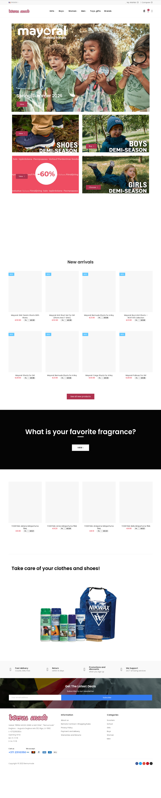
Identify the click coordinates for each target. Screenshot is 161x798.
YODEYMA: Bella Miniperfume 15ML (136, 556)
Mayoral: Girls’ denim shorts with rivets (25, 343)
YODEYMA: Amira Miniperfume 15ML (62, 556)
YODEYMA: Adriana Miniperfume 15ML (25, 557)
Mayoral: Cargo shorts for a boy (99, 404)
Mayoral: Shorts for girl (25, 404)
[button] (80, 426)
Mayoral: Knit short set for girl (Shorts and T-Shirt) (62, 343)
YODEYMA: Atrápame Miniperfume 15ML (99, 557)
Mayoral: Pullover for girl (136, 404)
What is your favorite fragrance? (80, 461)
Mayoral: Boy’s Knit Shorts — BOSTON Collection (136, 343)
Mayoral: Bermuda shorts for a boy (62, 404)
